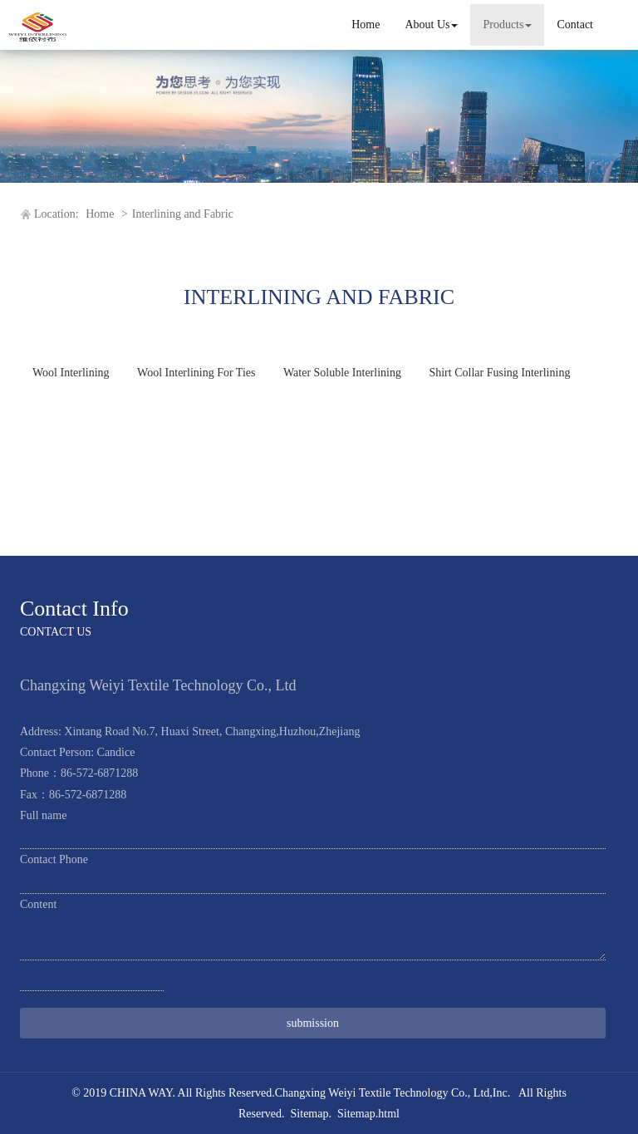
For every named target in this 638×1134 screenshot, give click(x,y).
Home (365, 24)
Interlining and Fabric (182, 214)
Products (507, 24)
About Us (431, 24)
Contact (575, 24)
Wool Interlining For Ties (196, 372)
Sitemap (310, 1113)
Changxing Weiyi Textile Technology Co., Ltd (382, 1093)
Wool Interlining (71, 372)
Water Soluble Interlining (342, 372)
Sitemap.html (368, 1113)
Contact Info (74, 608)
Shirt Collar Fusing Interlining (499, 372)
